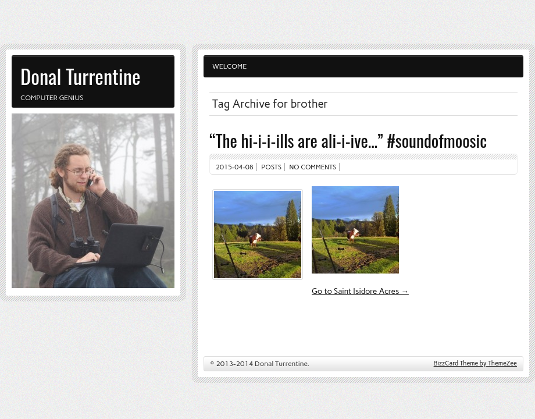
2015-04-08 (235, 167)
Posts (271, 167)
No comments (313, 167)
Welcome (229, 66)
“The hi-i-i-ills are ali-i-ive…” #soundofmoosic (348, 139)
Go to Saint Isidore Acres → (360, 291)
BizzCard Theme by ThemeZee (475, 363)
